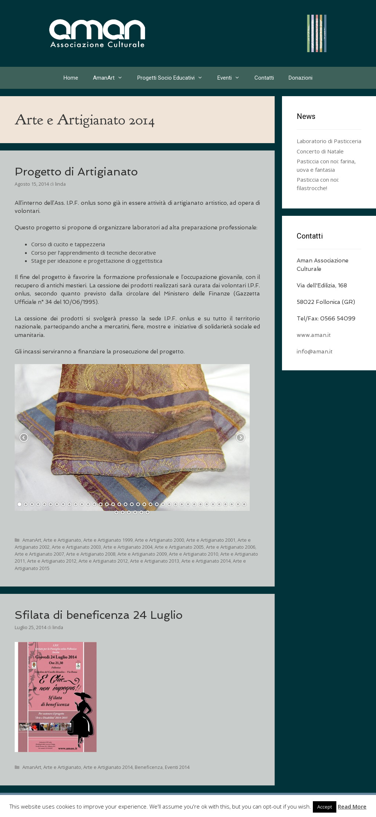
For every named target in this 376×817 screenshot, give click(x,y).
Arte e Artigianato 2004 (127, 547)
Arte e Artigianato (62, 540)
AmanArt (111, 78)
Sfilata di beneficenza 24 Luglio (98, 615)
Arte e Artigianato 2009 (142, 554)
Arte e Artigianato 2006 (230, 547)
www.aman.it (314, 335)
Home (71, 78)
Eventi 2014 (177, 767)
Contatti (264, 78)
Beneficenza (149, 767)
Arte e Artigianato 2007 (39, 554)
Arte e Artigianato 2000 (159, 540)
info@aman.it (315, 351)
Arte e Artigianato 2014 (206, 561)
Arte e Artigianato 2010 (193, 554)
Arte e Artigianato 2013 (154, 561)
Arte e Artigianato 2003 (76, 547)
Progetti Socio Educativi (173, 78)
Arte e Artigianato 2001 (210, 540)
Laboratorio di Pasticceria (329, 141)
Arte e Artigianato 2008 (90, 554)
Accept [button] (324, 806)
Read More (352, 806)
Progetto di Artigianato (76, 171)
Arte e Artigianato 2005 (179, 547)
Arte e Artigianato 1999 (108, 540)
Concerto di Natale (320, 151)
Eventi (232, 78)
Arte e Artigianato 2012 (51, 561)
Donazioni (300, 78)
